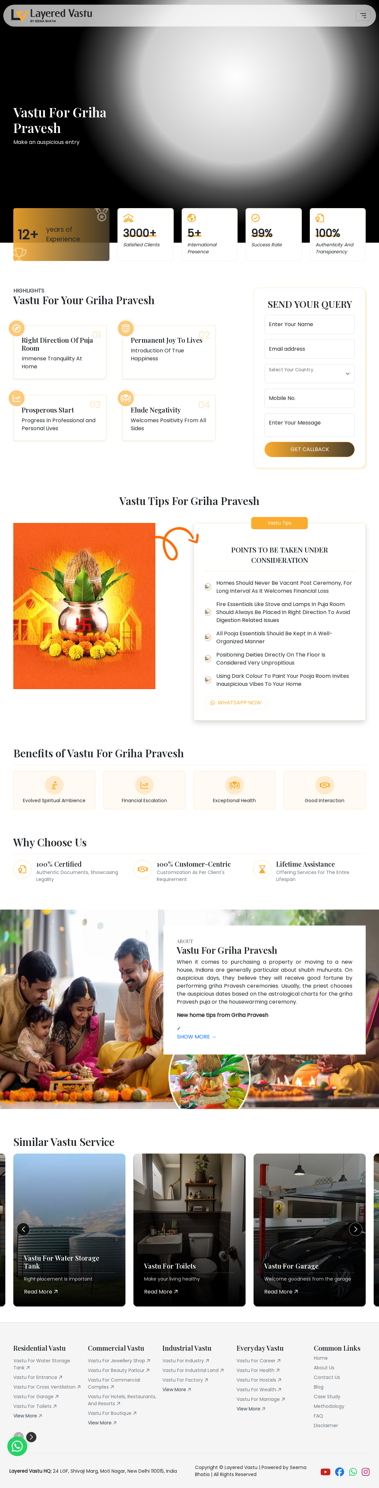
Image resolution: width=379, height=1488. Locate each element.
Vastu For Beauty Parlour (120, 1370)
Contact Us (327, 1377)
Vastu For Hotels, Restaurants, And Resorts (122, 1400)
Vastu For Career (260, 1360)
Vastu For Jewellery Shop (120, 1360)
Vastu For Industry (186, 1360)
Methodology (329, 1406)
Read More (41, 1292)
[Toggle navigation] (363, 16)
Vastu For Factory (186, 1380)
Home (321, 1358)
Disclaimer (326, 1425)
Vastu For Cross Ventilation (48, 1387)
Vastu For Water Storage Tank (41, 1364)
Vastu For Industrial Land (194, 1370)
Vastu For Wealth (260, 1389)
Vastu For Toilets (36, 1406)
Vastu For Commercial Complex (114, 1384)
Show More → (197, 1037)
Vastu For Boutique (113, 1413)
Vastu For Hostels (260, 1380)
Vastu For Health (259, 1370)
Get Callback (309, 449)
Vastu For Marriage (262, 1399)
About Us (324, 1367)
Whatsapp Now (236, 702)
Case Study (327, 1396)
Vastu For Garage (37, 1396)
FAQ (318, 1416)
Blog (318, 1387)
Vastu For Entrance (39, 1377)
